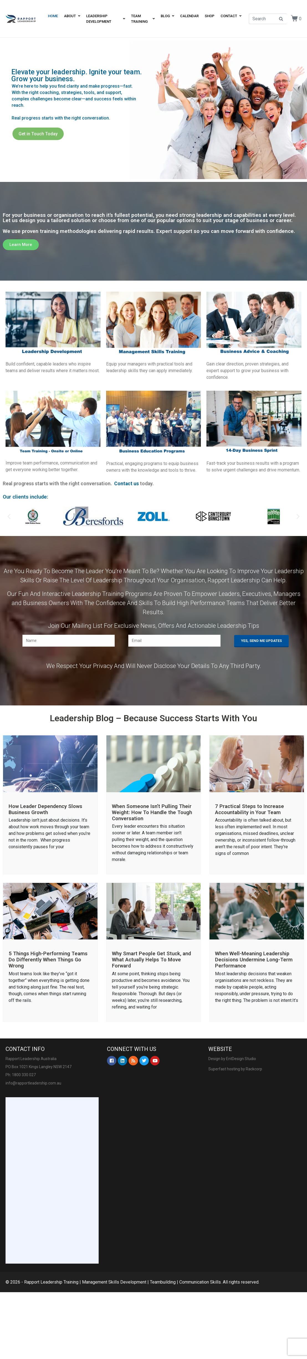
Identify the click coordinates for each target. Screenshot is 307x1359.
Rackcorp (254, 1069)
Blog (167, 16)
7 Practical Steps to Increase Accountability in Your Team (249, 809)
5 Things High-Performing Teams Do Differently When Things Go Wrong (48, 960)
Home (53, 16)
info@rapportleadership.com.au (33, 1083)
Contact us (126, 483)
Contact (231, 16)
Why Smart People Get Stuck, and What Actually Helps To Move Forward (151, 960)
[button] (21, 244)
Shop (209, 16)
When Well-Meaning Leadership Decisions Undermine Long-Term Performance (254, 960)
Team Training (142, 19)
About (72, 16)
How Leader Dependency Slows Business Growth (45, 809)
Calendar (189, 16)
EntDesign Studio (241, 1058)
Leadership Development (105, 19)
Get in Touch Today (38, 133)
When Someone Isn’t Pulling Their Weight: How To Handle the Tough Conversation (152, 812)
